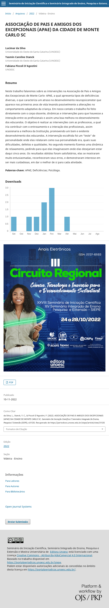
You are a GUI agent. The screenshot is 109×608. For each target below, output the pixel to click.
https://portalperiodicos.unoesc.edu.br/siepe (34, 562)
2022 (31, 13)
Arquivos (20, 13)
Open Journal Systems (18, 506)
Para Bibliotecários (15, 491)
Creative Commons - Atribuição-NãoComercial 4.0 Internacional (54, 555)
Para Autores (12, 486)
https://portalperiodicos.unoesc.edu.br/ (51, 569)
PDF (11, 382)
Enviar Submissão (18, 521)
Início (8, 13)
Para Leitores (12, 480)
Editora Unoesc (59, 551)
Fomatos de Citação (16, 429)
